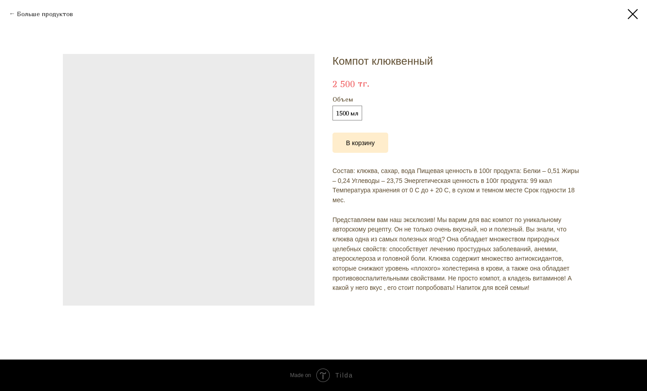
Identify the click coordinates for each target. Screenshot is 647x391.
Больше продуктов (45, 14)
